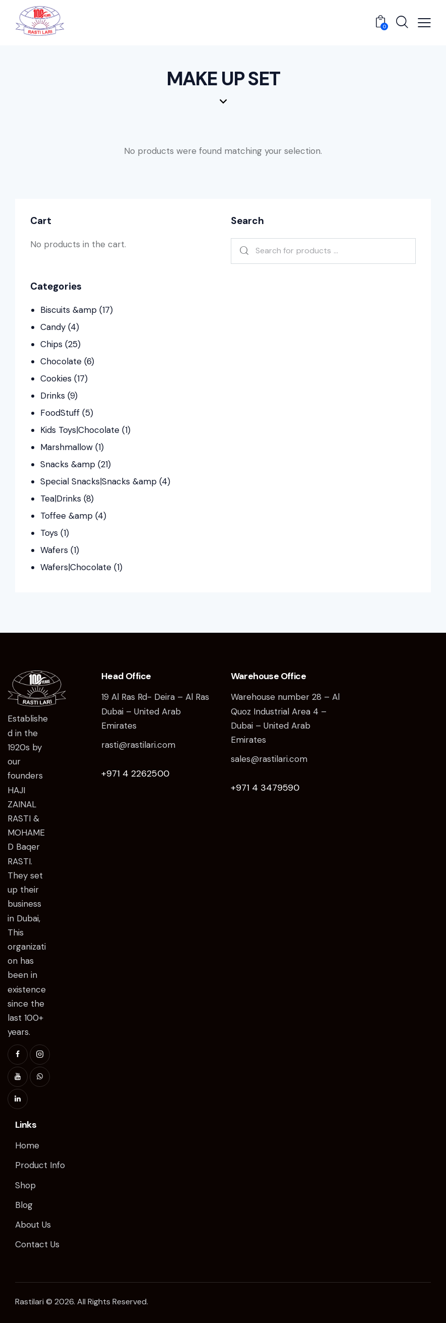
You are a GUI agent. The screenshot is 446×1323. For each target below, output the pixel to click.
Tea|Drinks (60, 498)
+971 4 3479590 (265, 788)
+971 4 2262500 (135, 773)
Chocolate (61, 361)
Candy (53, 327)
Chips (51, 344)
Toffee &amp (66, 515)
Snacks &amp (67, 464)
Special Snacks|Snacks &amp (98, 481)
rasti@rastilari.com (138, 744)
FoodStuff (60, 412)
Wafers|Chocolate (75, 567)
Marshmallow (66, 447)
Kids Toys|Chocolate (79, 429)
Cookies (56, 378)
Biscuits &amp (68, 309)
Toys (49, 532)
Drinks (52, 395)
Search (242, 251)
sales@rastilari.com (269, 758)
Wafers (54, 550)
